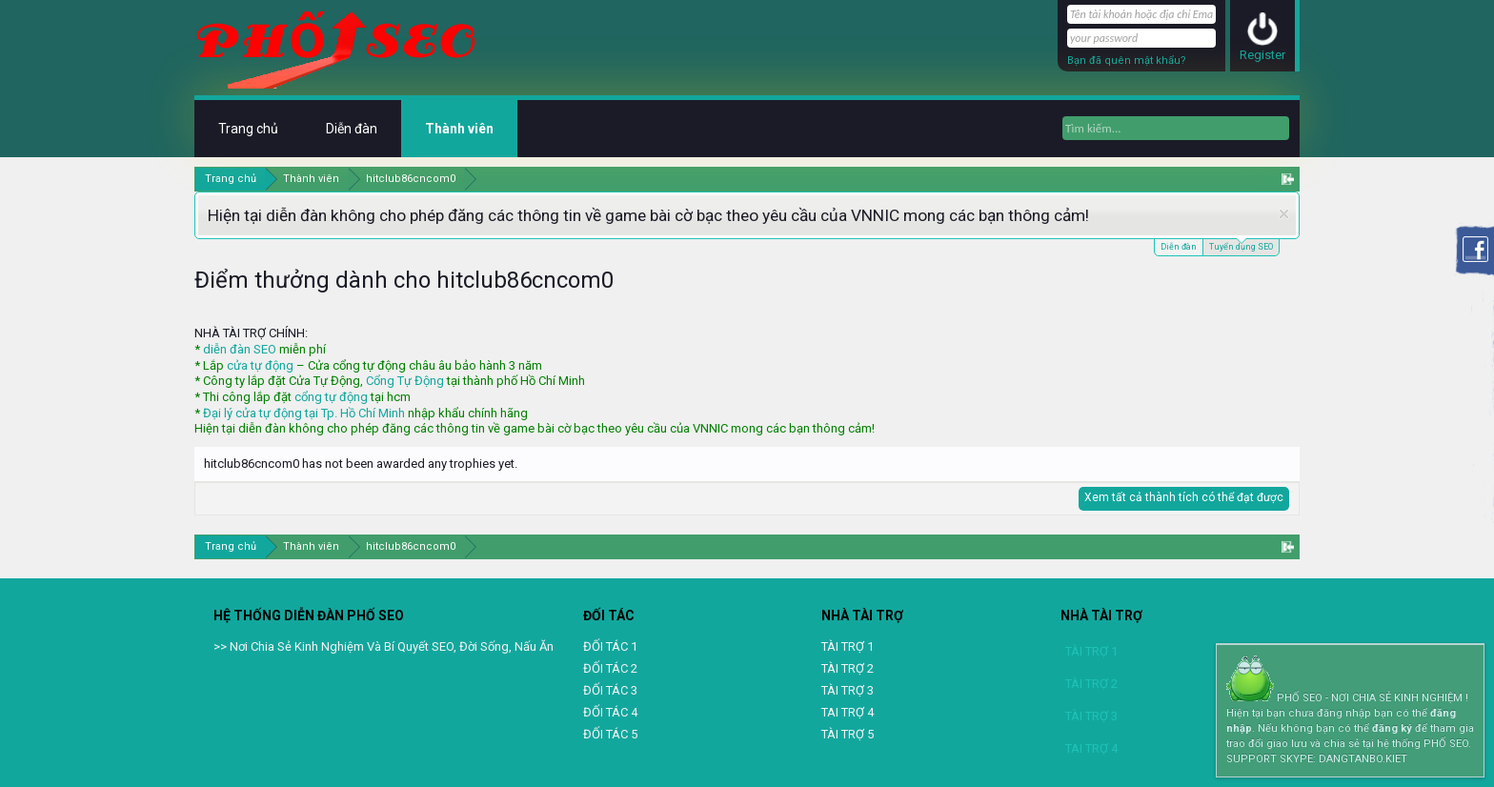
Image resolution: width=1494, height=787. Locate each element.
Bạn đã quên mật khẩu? (1126, 60)
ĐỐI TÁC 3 (610, 690)
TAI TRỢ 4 (847, 712)
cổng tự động (331, 397)
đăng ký (1392, 728)
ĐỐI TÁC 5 (610, 734)
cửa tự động (260, 365)
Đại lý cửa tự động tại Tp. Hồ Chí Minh (304, 413)
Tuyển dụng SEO (1241, 245)
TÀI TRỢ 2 (847, 668)
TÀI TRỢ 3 (847, 690)
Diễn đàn (1179, 247)
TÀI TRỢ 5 (847, 734)
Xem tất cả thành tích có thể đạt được (1183, 497)
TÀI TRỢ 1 (847, 646)
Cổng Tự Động (405, 380)
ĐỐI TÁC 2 (610, 668)
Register (1262, 55)
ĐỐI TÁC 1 (610, 646)
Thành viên (459, 128)
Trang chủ (248, 128)
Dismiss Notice (1284, 214)
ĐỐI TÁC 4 (610, 712)
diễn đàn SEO (239, 349)
